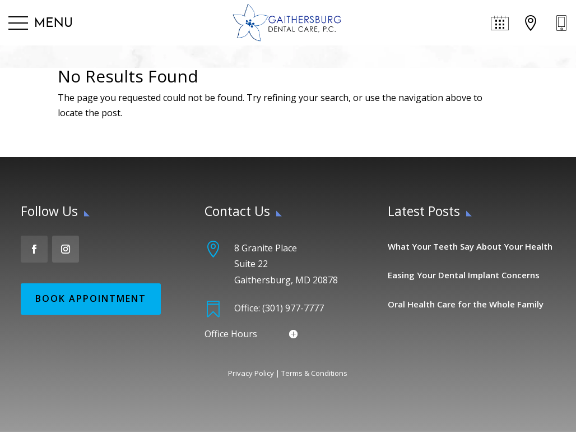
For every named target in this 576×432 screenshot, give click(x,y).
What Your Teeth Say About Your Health (470, 246)
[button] (40, 23)
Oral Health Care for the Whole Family (466, 304)
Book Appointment (90, 298)
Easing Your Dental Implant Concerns (464, 275)
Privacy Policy (251, 373)
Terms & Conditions (314, 373)
